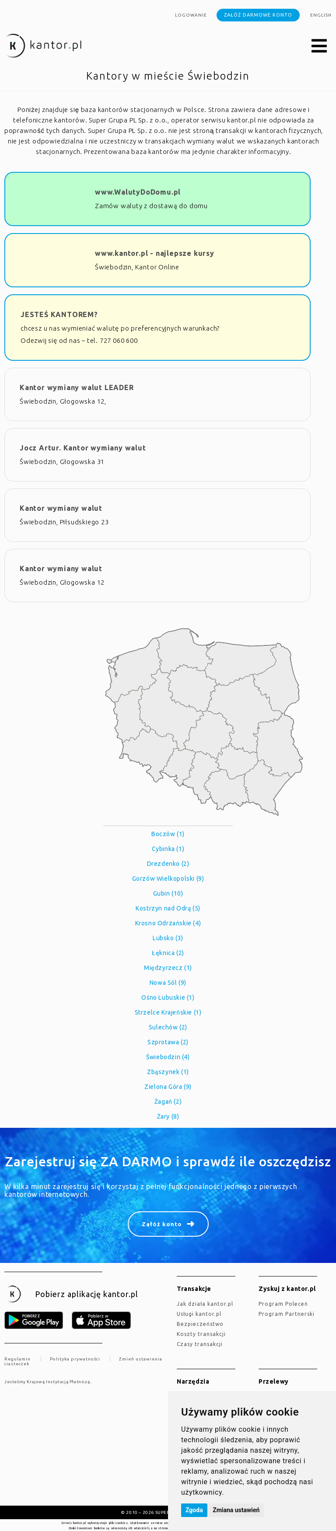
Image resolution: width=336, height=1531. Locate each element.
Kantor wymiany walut (61, 508)
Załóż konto (162, 1224)
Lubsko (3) (168, 938)
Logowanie (191, 15)
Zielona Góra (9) (168, 1086)
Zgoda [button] (194, 1510)
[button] (319, 46)
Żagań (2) (168, 1101)
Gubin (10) (168, 893)
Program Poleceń (283, 1304)
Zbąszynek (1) (168, 1071)
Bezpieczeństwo (200, 1324)
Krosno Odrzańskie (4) (168, 923)
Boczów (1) (168, 833)
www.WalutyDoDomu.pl (138, 192)
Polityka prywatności (75, 1359)
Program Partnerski (287, 1314)
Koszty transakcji (201, 1334)
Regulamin (17, 1359)
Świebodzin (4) (167, 1056)
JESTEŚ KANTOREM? (59, 314)
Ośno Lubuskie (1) (167, 997)
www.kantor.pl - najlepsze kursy (154, 253)
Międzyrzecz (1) (168, 967)
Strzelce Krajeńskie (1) (168, 1012)
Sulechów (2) (168, 1027)
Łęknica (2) (168, 952)
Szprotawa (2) (168, 1042)
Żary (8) (168, 1116)
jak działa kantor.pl (205, 1304)
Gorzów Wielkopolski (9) (168, 878)
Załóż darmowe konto (258, 14)
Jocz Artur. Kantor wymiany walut (83, 448)
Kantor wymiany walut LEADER (77, 387)
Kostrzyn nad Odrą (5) (168, 908)
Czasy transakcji (200, 1344)
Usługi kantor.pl (199, 1314)
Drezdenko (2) (168, 863)
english (321, 15)
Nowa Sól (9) (168, 982)
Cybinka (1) (168, 848)
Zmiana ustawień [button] (236, 1510)
